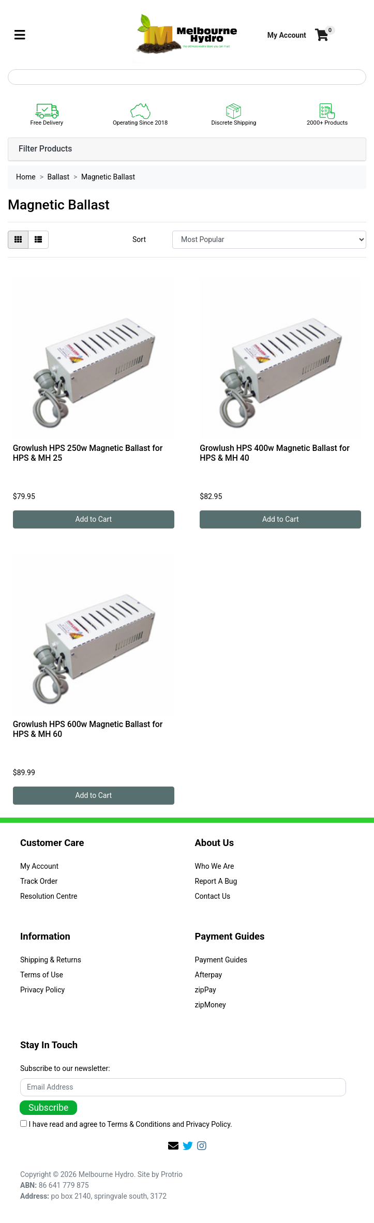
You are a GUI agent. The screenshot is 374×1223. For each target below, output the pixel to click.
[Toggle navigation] (20, 35)
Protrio (172, 1174)
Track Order (38, 881)
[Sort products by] (269, 240)
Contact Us (213, 896)
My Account (39, 866)
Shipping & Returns (50, 960)
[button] (286, 35)
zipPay (205, 990)
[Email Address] (183, 1087)
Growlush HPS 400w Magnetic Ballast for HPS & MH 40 (274, 453)
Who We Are (214, 866)
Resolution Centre (48, 896)
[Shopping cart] (320, 35)
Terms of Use (41, 975)
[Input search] (187, 77)
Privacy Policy (42, 990)
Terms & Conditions (138, 1124)
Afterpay (208, 975)
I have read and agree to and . (126, 1124)
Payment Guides (221, 960)
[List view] (38, 240)
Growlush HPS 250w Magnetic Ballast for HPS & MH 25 (87, 453)
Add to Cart (93, 519)
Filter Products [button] (45, 149)
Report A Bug (216, 881)
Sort (139, 239)
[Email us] (173, 1146)
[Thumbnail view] (18, 240)
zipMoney (210, 1005)
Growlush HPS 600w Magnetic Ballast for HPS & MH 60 (87, 729)
